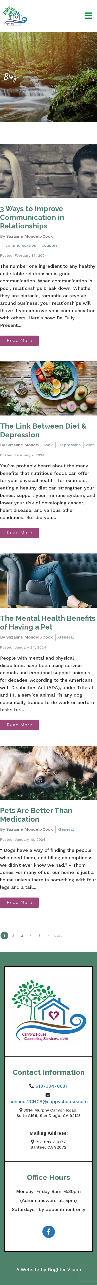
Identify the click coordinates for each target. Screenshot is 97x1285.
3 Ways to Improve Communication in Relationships (32, 217)
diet (90, 444)
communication (20, 245)
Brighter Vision (64, 1269)
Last (58, 935)
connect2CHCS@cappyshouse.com (48, 1101)
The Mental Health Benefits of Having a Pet (47, 622)
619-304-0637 (51, 1086)
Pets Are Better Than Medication (36, 815)
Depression (69, 444)
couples (49, 245)
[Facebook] (48, 1232)
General (66, 637)
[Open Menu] (88, 16)
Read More (19, 340)
